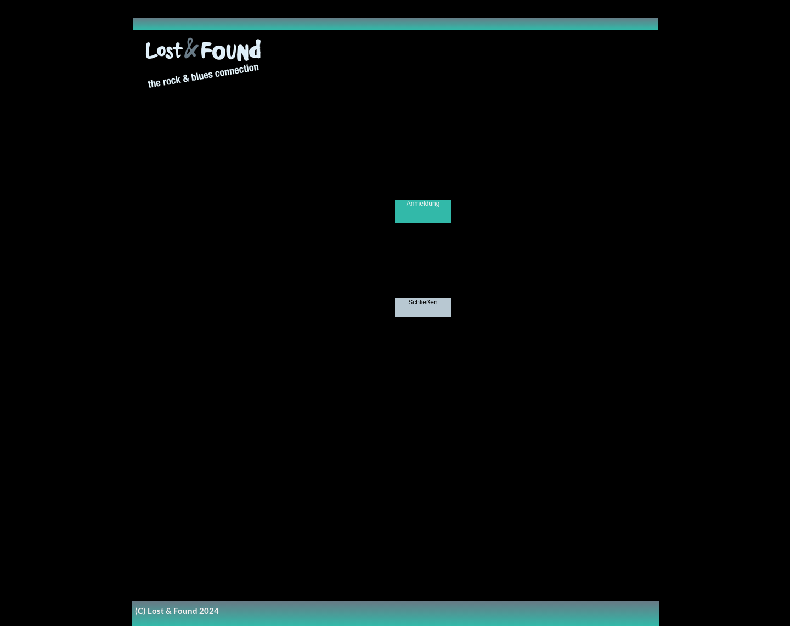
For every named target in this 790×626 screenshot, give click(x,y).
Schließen (422, 302)
